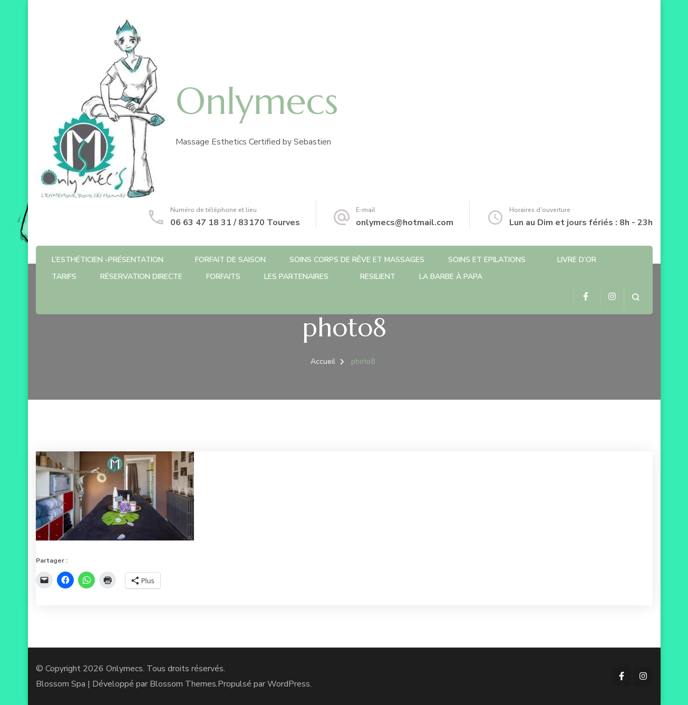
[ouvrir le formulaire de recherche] (635, 297)
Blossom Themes (183, 684)
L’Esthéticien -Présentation (107, 260)
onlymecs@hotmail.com (404, 222)
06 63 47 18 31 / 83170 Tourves (235, 222)
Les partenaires (296, 277)
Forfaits (223, 277)
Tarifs (64, 277)
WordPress (288, 684)
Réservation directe (141, 277)
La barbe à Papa (450, 277)
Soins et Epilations (487, 260)
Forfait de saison (230, 260)
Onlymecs (257, 101)
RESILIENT (377, 277)
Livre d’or (576, 260)
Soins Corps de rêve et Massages (356, 260)
